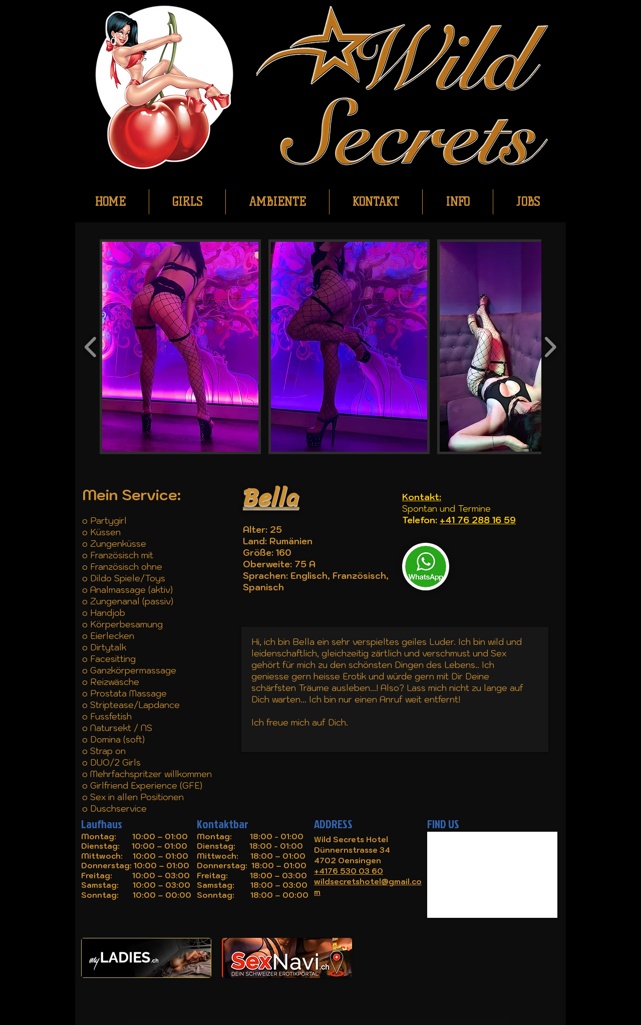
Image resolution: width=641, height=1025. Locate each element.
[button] (180, 346)
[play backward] (91, 346)
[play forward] (550, 346)
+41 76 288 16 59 (478, 520)
